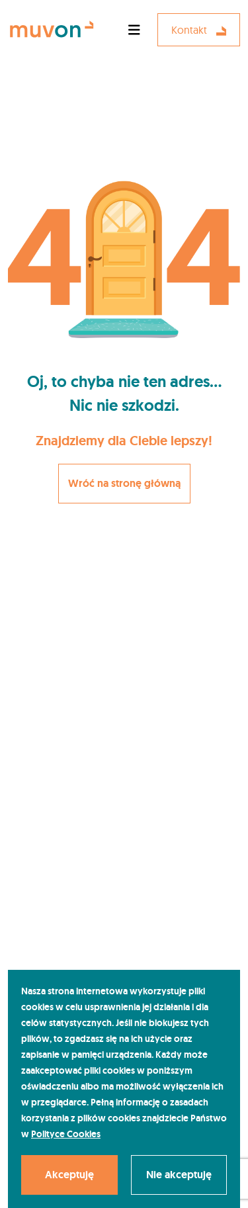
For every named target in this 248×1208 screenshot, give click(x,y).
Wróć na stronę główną (124, 483)
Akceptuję (69, 1175)
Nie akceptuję (179, 1175)
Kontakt (198, 29)
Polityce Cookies (66, 1134)
